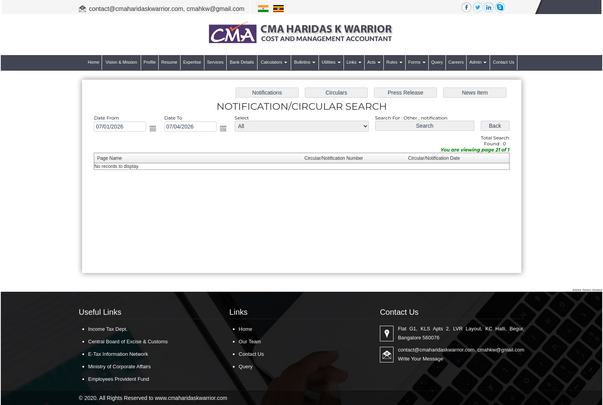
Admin (478, 62)
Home (93, 62)
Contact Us (503, 62)
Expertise (192, 62)
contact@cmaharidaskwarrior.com (136, 8)
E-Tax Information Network (118, 354)
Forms (417, 62)
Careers (455, 62)
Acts (374, 62)
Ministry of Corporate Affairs (119, 366)
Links (354, 62)
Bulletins (304, 62)
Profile (149, 62)
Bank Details (242, 62)
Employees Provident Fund (118, 379)
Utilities (331, 62)
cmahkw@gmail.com (216, 8)
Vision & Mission (121, 62)
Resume (169, 62)
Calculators (274, 62)
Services (215, 62)
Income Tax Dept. (108, 329)
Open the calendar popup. (157, 129)
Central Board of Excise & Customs (128, 341)
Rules (394, 62)
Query (437, 62)
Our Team (250, 341)
